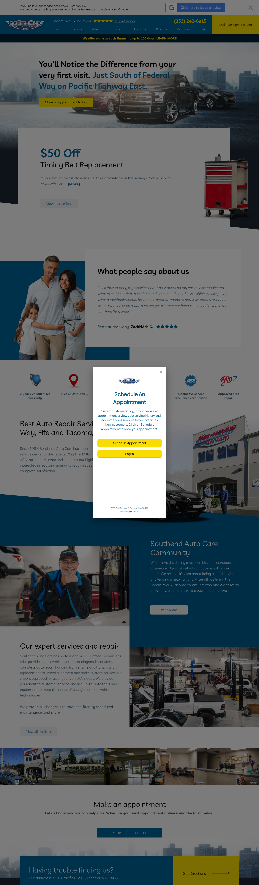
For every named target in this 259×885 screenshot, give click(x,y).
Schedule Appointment (129, 443)
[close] (161, 372)
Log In (129, 453)
